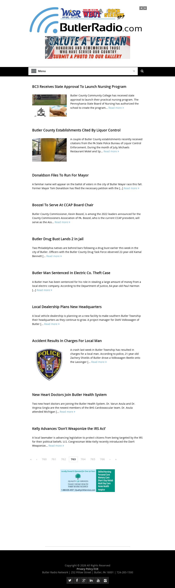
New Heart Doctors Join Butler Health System (69, 394)
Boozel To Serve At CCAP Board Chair (62, 205)
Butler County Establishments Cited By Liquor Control (76, 130)
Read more (116, 107)
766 (102, 459)
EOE (96, 569)
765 (92, 459)
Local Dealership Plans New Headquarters (67, 306)
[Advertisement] (87, 521)
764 (83, 459)
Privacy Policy (85, 569)
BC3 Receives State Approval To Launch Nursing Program (79, 86)
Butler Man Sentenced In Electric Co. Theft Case (71, 272)
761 (53, 459)
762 (63, 459)
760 (44, 459)
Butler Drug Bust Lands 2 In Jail (57, 239)
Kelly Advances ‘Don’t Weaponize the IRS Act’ (69, 428)
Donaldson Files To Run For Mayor (60, 175)
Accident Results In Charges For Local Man (67, 340)
